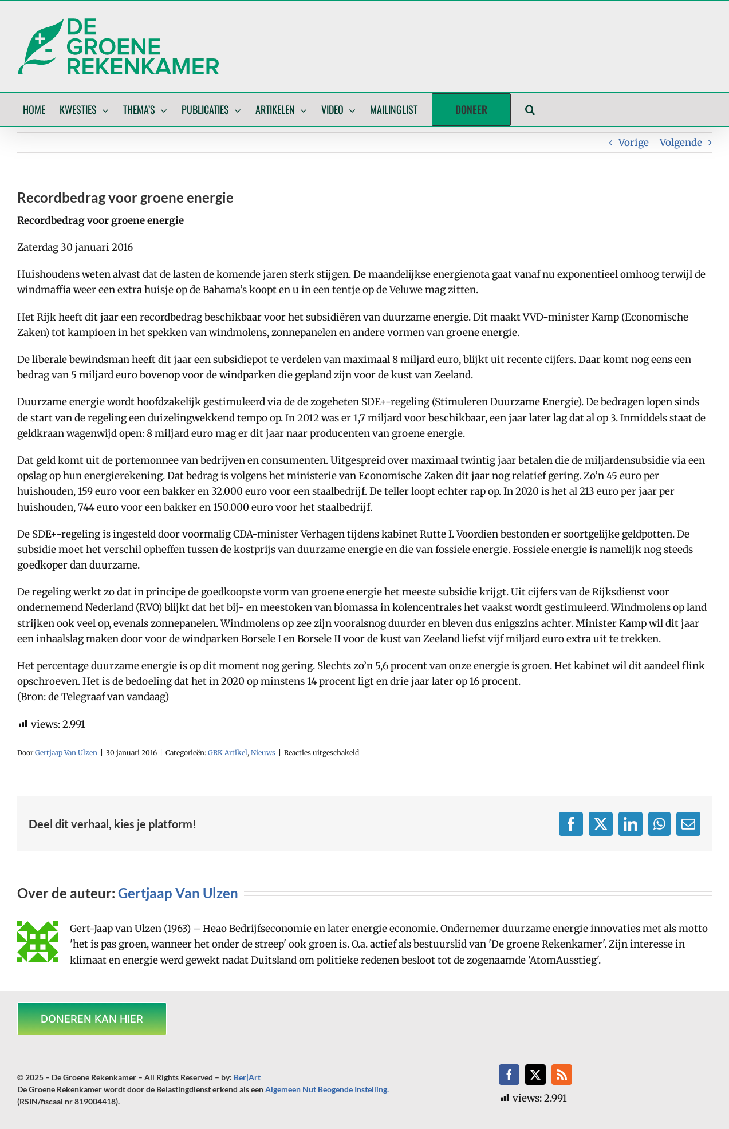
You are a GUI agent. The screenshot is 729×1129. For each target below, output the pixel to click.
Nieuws (263, 752)
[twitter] (535, 1074)
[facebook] (509, 1074)
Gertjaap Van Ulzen (66, 752)
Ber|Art (247, 1077)
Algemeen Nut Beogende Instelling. (327, 1089)
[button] (530, 109)
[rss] (561, 1074)
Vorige (633, 142)
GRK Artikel (227, 752)
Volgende (681, 142)
